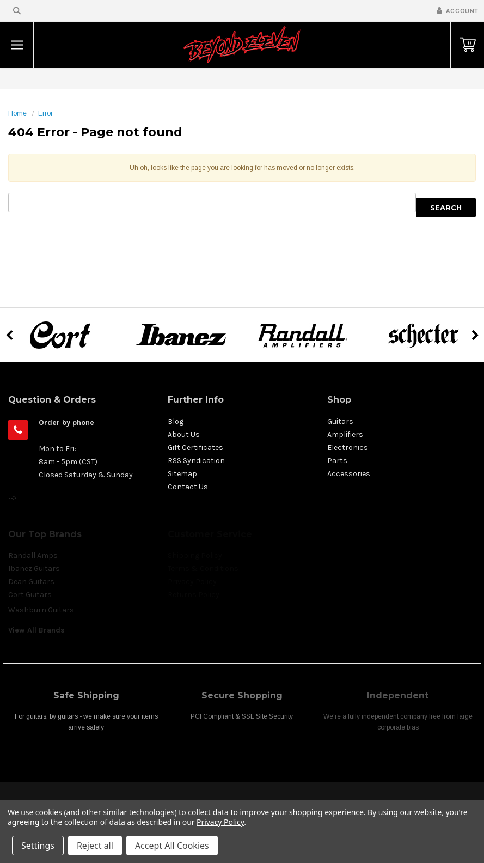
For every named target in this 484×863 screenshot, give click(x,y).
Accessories (348, 473)
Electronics (347, 447)
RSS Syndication (196, 460)
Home (17, 113)
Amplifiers (345, 434)
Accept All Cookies (172, 846)
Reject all (95, 846)
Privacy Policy (220, 822)
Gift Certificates (195, 447)
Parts (337, 460)
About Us (184, 434)
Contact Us (188, 486)
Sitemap (182, 473)
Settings (37, 846)
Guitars (340, 421)
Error (45, 113)
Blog (175, 421)
